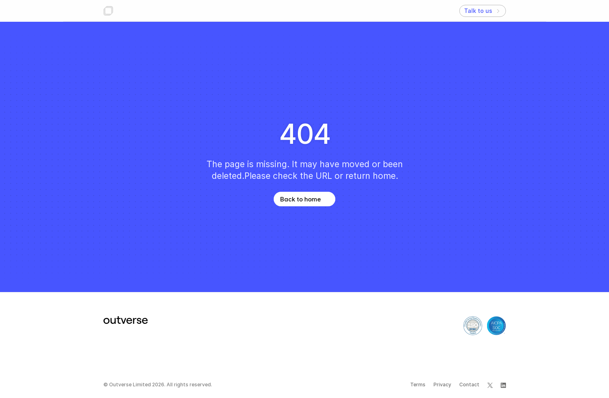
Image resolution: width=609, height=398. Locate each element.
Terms (417, 384)
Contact (469, 384)
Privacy (442, 384)
